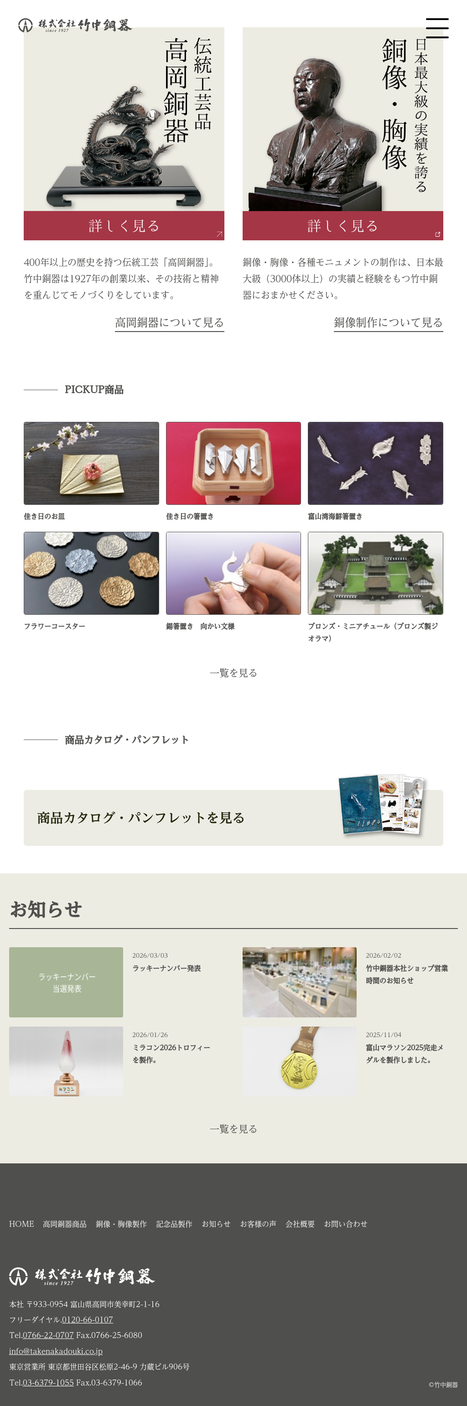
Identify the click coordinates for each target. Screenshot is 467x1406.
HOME (21, 1224)
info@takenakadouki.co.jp (56, 1351)
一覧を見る (234, 673)
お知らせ (216, 1224)
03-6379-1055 (48, 1382)
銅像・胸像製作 (121, 1224)
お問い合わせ (346, 1224)
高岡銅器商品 (65, 1224)
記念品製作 (174, 1224)
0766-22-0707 (48, 1335)
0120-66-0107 (87, 1319)
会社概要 (300, 1224)
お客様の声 (258, 1224)
